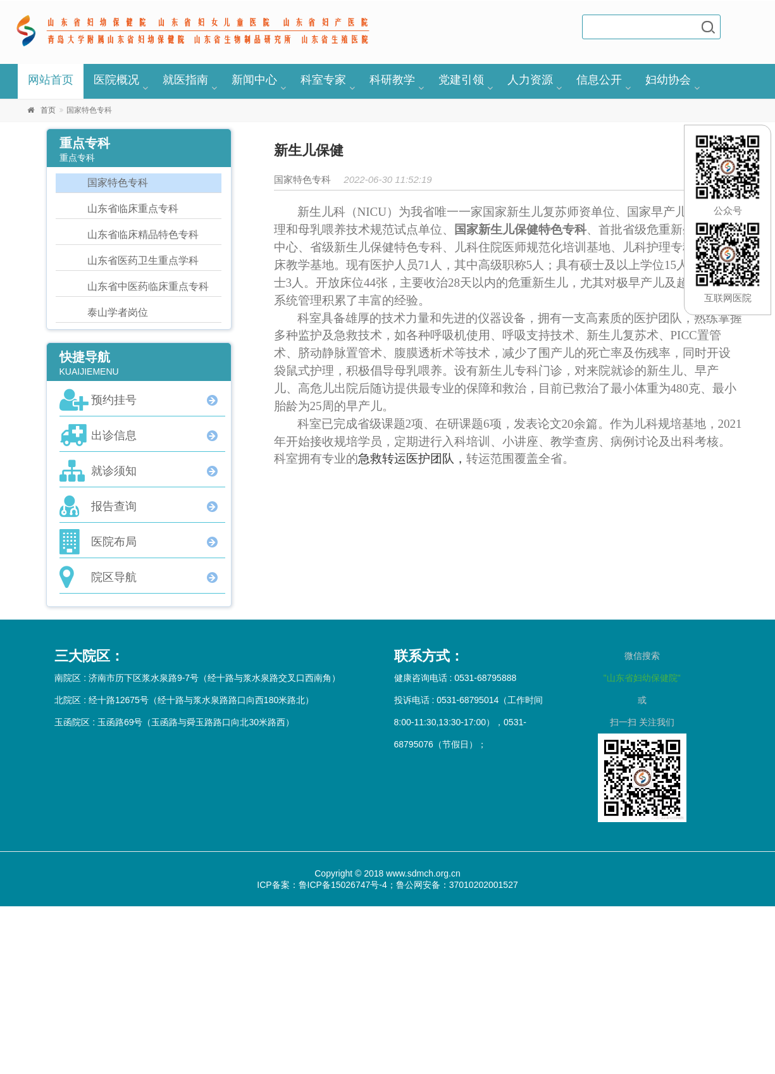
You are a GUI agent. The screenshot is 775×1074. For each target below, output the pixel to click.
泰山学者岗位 (117, 312)
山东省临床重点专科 (132, 208)
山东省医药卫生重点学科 (143, 260)
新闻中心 (254, 79)
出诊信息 (114, 435)
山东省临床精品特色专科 (143, 234)
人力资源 (530, 79)
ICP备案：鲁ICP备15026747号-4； (326, 885)
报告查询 (114, 506)
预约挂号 (114, 400)
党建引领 (461, 79)
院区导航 (114, 577)
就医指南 (185, 79)
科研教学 (392, 79)
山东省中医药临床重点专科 (148, 286)
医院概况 (116, 79)
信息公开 (599, 79)
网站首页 (50, 79)
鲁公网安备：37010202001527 (457, 885)
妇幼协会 (668, 79)
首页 (48, 110)
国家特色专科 (117, 182)
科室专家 (323, 79)
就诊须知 (114, 471)
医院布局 (114, 541)
